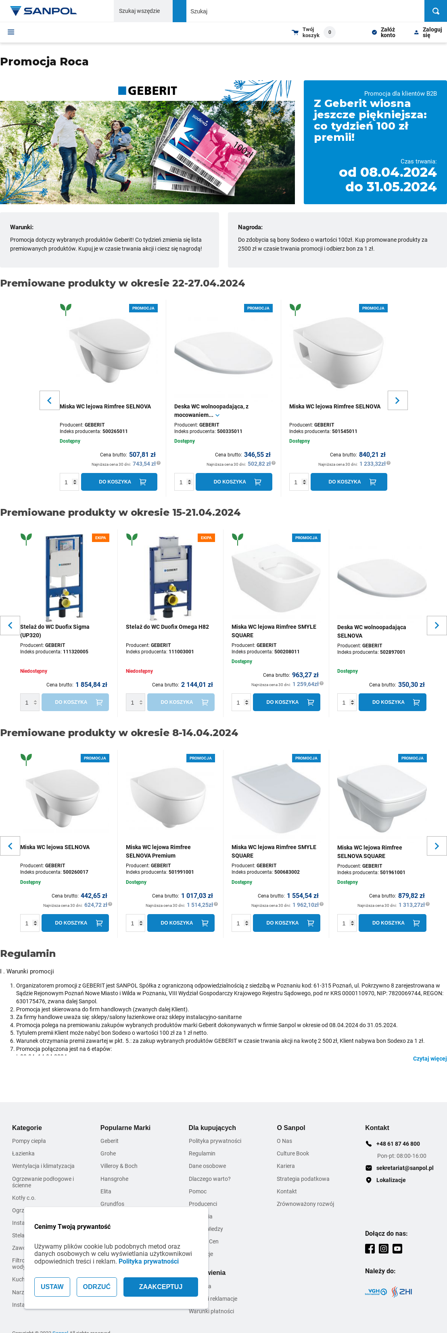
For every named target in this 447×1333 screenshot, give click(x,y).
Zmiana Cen (204, 1241)
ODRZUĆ (97, 1286)
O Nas (284, 1141)
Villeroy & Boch (119, 1166)
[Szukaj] (435, 11)
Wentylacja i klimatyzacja (43, 1166)
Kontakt (287, 1191)
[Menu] (11, 32)
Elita (105, 1191)
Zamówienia (207, 1272)
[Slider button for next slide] (398, 400)
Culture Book (293, 1153)
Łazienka (23, 1153)
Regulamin (202, 1153)
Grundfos (112, 1204)
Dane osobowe (207, 1166)
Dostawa (200, 1286)
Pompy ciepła (29, 1141)
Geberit (109, 1141)
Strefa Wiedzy (206, 1229)
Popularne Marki (125, 1127)
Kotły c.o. (24, 1198)
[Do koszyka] (119, 482)
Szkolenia (201, 1216)
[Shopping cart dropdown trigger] (313, 32)
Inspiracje (201, 1254)
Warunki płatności (211, 1311)
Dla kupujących (212, 1127)
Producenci (203, 1204)
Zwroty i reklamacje (213, 1298)
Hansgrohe (114, 1179)
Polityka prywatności (149, 1261)
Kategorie (27, 1127)
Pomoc (198, 1191)
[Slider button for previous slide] (50, 400)
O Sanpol (291, 1127)
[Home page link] (43, 11)
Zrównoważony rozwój (305, 1204)
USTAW (52, 1286)
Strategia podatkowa (303, 1179)
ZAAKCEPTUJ (161, 1286)
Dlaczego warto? (210, 1179)
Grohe (108, 1153)
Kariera (286, 1166)
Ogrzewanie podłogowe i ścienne (43, 1182)
